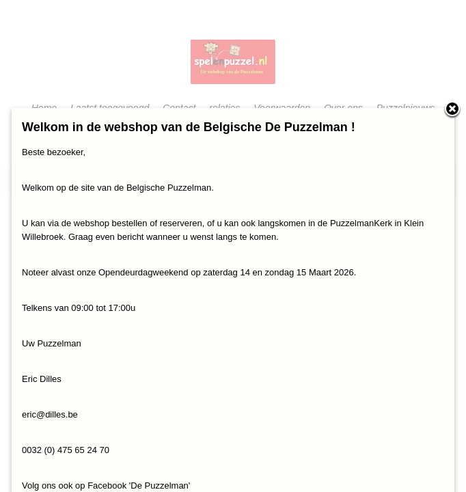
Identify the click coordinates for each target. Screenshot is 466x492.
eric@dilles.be (50, 414)
